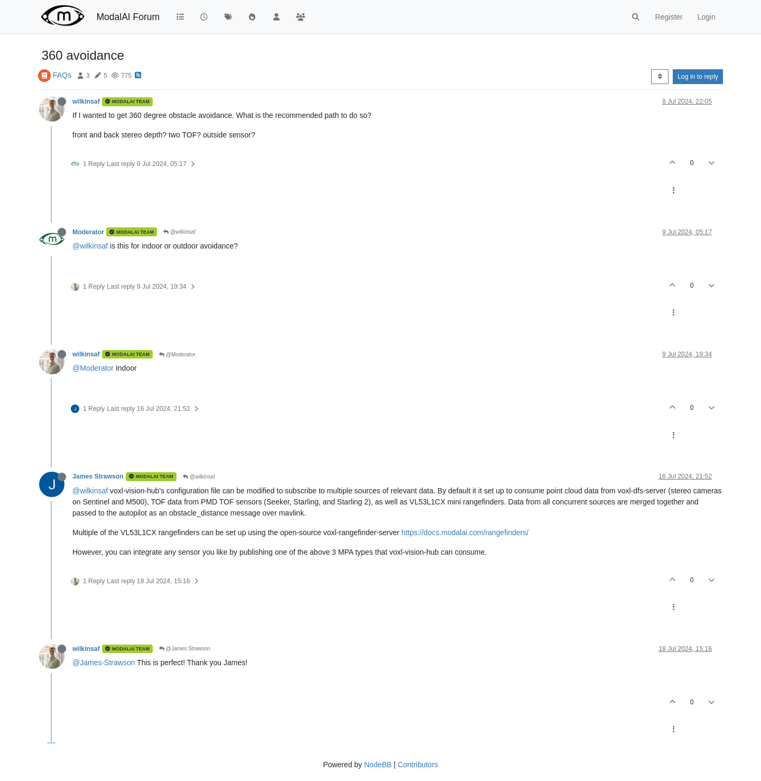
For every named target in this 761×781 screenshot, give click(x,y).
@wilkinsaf (179, 232)
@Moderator (177, 354)
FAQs (62, 75)
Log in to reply (698, 76)
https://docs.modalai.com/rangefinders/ (465, 532)
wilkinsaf (86, 101)
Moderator (88, 232)
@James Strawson (184, 648)
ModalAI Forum (128, 17)
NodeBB (378, 764)
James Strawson (98, 476)
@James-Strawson (103, 662)
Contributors (418, 764)
